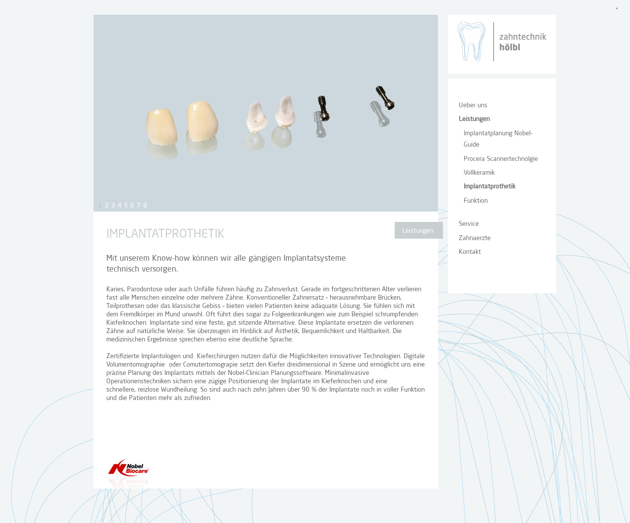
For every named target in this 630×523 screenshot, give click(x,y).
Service (469, 224)
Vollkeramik (479, 173)
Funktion (476, 201)
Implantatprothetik (489, 187)
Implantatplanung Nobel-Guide (498, 139)
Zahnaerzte (475, 238)
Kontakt (470, 252)
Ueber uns (473, 105)
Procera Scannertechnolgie (501, 159)
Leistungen (474, 119)
